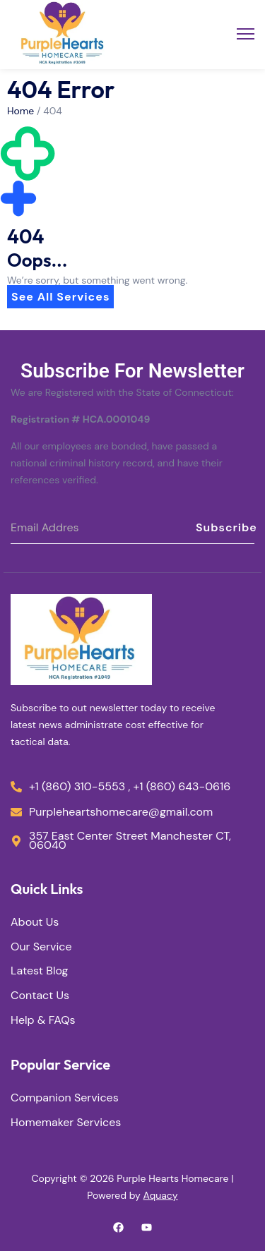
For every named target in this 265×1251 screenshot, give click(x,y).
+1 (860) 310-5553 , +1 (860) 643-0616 (129, 787)
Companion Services (65, 1098)
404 (52, 111)
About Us (35, 922)
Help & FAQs (43, 1020)
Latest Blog (40, 971)
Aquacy (160, 1195)
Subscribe (225, 527)
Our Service (41, 947)
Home (20, 110)
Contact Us (40, 996)
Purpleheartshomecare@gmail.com (121, 812)
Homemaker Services (66, 1123)
